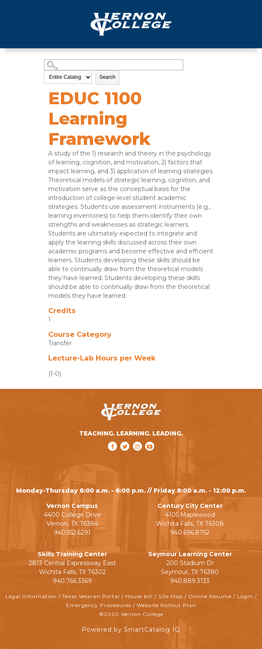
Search (107, 77)
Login (245, 596)
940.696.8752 (190, 532)
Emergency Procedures (98, 605)
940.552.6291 (72, 532)
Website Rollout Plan (166, 605)
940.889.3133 (190, 581)
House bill (139, 596)
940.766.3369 (72, 581)
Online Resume (210, 596)
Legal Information (31, 596)
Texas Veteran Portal (91, 596)
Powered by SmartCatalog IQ (131, 629)
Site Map (170, 596)
